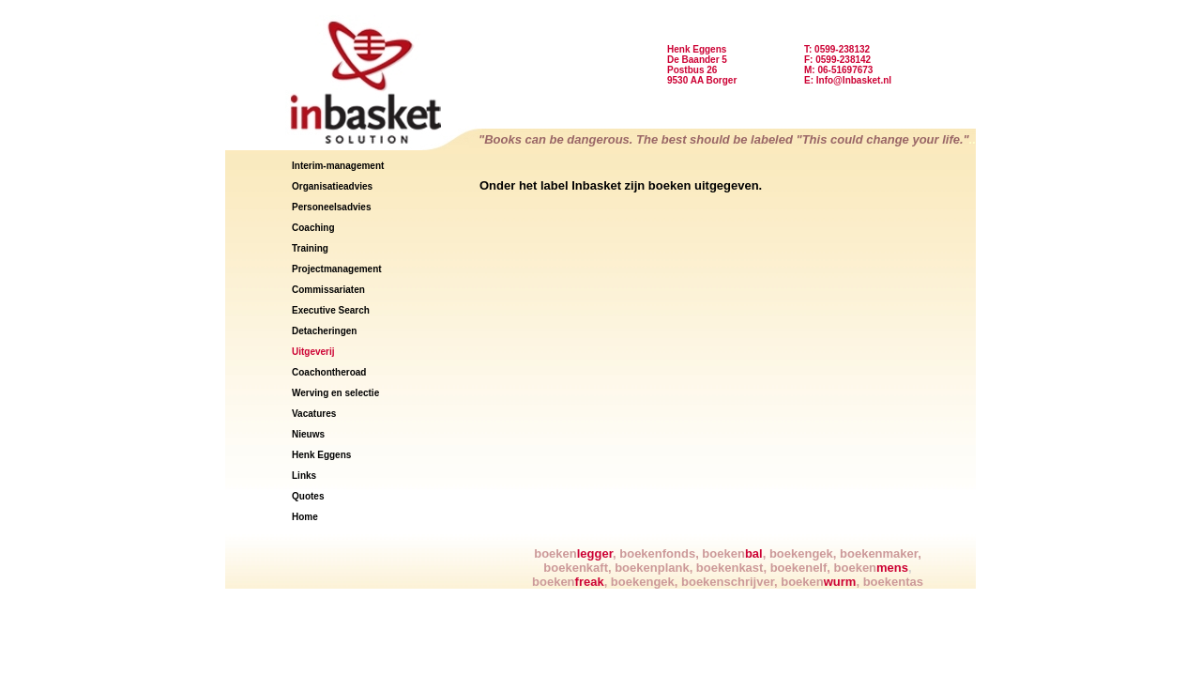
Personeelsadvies (332, 207)
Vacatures (314, 413)
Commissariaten (328, 289)
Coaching (313, 228)
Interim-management (338, 166)
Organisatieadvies (332, 186)
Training (310, 248)
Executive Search (331, 310)
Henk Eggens (321, 455)
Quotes (308, 496)
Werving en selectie (335, 393)
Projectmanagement (337, 269)
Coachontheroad (329, 372)
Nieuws (308, 434)
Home (305, 517)
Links (304, 475)
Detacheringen (324, 331)
